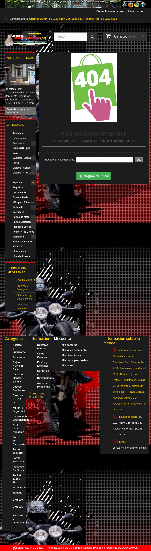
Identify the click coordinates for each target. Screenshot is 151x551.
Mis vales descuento (74, 350)
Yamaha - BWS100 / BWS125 (23, 244)
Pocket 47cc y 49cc (23, 231)
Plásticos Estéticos (23, 226)
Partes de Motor (21, 217)
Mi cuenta (62, 338)
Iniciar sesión (136, 11)
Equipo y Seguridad (18, 185)
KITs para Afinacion (23, 202)
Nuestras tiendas (20, 58)
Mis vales (67, 365)
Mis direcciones (71, 355)
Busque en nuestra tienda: (60, 159)
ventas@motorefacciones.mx (129, 447)
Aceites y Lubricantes (19, 136)
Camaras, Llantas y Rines (23, 160)
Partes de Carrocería (18, 209)
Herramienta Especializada (20, 195)
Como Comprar (26, 279)
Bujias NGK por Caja (21, 150)
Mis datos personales (75, 360)
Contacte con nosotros (110, 11)
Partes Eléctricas (22, 222)
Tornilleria (18, 236)
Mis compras (69, 344)
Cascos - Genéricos (24, 167)
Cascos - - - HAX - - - (23, 175)
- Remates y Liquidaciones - (21, 254)
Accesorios (19, 143)
